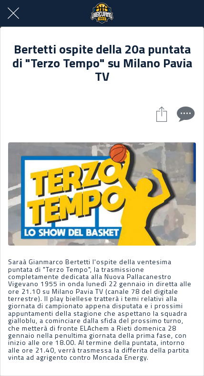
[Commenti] (184, 113)
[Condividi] (161, 113)
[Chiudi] (13, 13)
